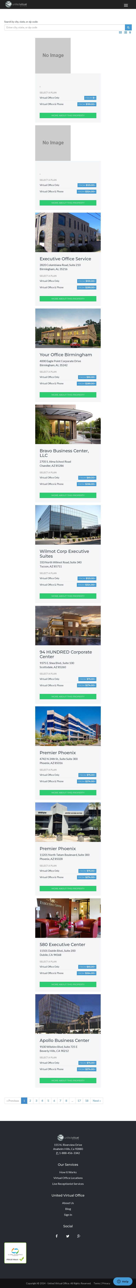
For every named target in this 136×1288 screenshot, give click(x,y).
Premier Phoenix (58, 752)
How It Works (68, 1172)
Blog (68, 1208)
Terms (97, 1283)
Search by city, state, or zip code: (21, 21)
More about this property (68, 115)
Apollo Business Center (64, 1040)
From (90, 97)
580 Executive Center (62, 944)
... (72, 1100)
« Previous (13, 1100)
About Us (68, 1203)
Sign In (68, 1214)
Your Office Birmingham (66, 354)
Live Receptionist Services (68, 1183)
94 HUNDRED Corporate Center (66, 654)
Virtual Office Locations (68, 1177)
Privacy (106, 1283)
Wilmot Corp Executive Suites (64, 554)
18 (86, 1100)
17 (79, 1100)
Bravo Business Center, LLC (64, 453)
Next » (97, 1100)
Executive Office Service (65, 258)
